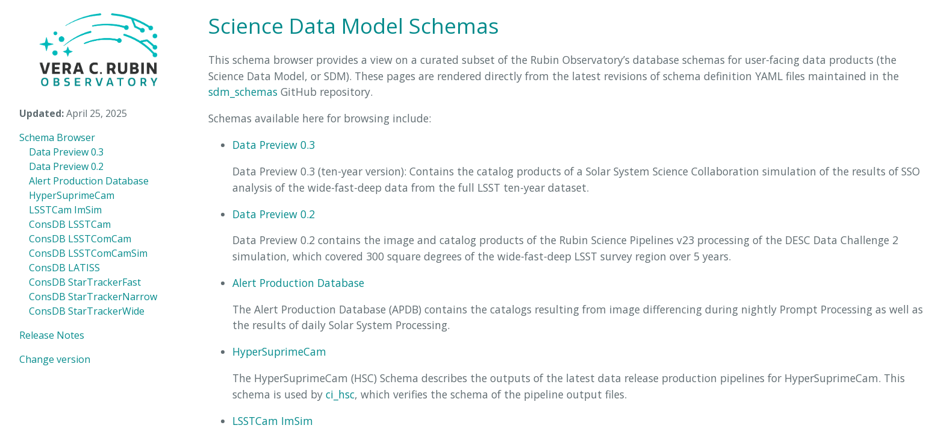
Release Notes (51, 335)
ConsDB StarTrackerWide (86, 311)
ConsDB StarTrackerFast (85, 282)
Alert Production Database (89, 180)
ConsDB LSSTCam (70, 224)
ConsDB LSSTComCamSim (88, 253)
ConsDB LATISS (64, 267)
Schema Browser (57, 137)
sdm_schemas (243, 91)
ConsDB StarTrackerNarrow (93, 296)
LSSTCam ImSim (65, 209)
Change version (54, 359)
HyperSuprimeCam (71, 195)
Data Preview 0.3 (66, 152)
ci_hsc (340, 394)
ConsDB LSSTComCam (80, 238)
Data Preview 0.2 (66, 166)
